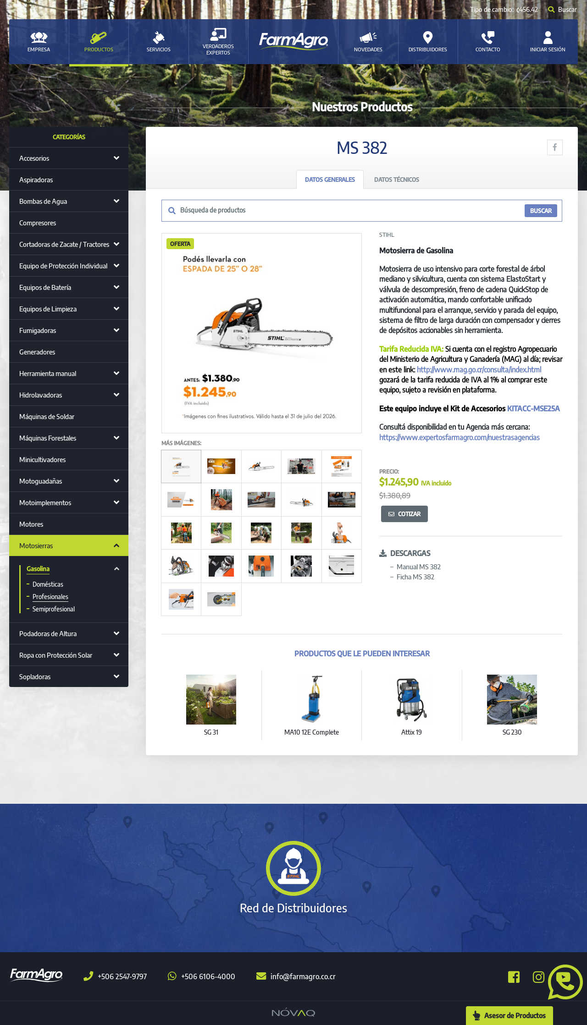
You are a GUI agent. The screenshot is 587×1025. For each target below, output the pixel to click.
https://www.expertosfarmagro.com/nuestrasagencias (459, 437)
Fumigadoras (37, 330)
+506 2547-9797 (115, 976)
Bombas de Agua (43, 201)
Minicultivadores (42, 459)
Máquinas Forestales (47, 438)
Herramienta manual (47, 373)
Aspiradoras (36, 179)
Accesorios (34, 158)
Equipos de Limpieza (48, 309)
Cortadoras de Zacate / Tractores (64, 244)
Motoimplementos (45, 502)
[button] (562, 981)
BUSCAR (541, 210)
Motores (31, 524)
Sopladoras (34, 676)
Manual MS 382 (419, 566)
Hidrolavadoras (40, 395)
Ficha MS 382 (415, 576)
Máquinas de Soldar (46, 416)
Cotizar (404, 514)
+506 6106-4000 (201, 976)
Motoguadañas (40, 481)
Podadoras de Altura (48, 633)
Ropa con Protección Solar (55, 655)
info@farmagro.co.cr (296, 976)
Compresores (37, 222)
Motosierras (36, 545)
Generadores (37, 352)
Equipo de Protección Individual (63, 266)
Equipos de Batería (45, 287)
